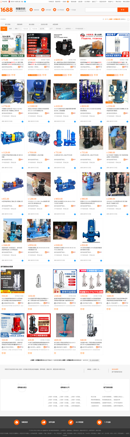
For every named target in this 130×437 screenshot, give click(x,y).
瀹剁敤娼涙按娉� (7, 69)
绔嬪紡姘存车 (40, 69)
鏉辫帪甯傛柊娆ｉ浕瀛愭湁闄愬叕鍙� (113, 67)
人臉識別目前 (95, 406)
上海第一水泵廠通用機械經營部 (80, 403)
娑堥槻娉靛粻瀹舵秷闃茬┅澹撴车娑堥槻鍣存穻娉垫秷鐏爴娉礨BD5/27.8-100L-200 (12, 344)
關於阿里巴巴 (84, 430)
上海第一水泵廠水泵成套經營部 (57, 396)
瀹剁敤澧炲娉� (59, 69)
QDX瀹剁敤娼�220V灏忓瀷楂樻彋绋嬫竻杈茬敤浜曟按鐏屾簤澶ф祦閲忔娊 (12, 63)
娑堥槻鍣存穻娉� (17, 350)
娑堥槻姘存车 (32, 69)
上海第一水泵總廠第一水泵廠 (67, 396)
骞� (21, 67)
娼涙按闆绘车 (16, 305)
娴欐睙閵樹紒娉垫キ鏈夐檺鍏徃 (10, 303)
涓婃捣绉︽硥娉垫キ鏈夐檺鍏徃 (36, 347)
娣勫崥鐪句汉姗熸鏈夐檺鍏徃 (62, 347)
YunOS (88, 433)
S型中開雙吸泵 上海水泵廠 (35, 155)
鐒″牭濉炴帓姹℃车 (44, 350)
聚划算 (49, 433)
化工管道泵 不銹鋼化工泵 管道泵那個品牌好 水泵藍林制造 (117, 156)
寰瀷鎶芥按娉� (122, 69)
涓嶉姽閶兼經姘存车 (34, 305)
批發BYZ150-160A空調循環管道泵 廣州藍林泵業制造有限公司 (91, 202)
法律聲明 (63, 430)
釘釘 (115, 433)
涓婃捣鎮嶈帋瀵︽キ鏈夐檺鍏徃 (86, 67)
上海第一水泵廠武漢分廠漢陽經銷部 (58, 406)
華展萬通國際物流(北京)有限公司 (100, 403)
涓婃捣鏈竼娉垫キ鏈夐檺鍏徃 (88, 303)
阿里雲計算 (81, 433)
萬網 (99, 433)
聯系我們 (91, 430)
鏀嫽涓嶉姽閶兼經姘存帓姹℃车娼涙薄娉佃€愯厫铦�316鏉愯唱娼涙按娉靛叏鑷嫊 (64, 299)
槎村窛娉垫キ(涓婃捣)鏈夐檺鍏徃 (60, 67)
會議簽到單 (117, 400)
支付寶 (107, 433)
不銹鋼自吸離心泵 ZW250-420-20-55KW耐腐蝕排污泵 (38, 248)
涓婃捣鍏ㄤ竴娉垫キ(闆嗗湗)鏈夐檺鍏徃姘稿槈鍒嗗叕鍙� (34, 67)
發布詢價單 (115, 369)
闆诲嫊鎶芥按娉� (112, 69)
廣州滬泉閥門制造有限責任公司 (8, 159)
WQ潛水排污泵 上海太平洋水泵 (63, 155)
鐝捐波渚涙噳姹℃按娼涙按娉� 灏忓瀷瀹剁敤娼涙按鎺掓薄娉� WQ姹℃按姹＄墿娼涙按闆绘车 (117, 299)
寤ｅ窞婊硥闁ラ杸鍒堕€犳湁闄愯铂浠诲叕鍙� (115, 303)
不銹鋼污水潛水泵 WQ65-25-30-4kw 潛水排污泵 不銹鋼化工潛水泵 (12, 109)
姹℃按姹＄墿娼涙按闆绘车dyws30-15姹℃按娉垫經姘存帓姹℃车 (64, 343)
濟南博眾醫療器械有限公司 (98, 400)
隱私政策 (76, 430)
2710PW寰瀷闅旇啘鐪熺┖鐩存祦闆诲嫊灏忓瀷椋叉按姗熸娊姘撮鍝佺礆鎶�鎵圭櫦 (117, 63)
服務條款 (69, 430)
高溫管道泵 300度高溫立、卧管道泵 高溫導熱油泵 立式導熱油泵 (12, 248)
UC (103, 433)
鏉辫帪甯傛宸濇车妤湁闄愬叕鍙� (62, 303)
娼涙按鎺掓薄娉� (7, 305)
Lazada (65, 435)
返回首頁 (85, 360)
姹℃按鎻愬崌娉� (33, 350)
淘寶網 (40, 433)
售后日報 (93, 396)
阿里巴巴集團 (4, 433)
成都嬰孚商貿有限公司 (108, 403)
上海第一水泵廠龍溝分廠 (66, 400)
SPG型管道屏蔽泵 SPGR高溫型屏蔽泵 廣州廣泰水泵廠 (91, 248)
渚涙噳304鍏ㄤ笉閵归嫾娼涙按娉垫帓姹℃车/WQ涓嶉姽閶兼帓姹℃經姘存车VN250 (91, 344)
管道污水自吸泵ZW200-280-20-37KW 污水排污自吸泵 (64, 202)
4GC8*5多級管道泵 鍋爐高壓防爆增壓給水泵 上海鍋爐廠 (65, 109)
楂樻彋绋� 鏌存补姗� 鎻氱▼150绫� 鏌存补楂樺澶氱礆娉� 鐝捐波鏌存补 (91, 63)
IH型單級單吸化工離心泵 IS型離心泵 (12, 201)
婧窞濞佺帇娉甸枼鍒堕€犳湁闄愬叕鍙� (10, 347)
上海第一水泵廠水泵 (98, 369)
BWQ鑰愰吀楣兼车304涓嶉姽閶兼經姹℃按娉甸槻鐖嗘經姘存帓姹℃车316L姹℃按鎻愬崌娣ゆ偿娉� (91, 299)
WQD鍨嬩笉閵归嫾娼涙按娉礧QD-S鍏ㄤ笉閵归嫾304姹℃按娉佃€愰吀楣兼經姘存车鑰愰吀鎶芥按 (38, 299)
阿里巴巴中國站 (24, 433)
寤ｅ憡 (22, 64)
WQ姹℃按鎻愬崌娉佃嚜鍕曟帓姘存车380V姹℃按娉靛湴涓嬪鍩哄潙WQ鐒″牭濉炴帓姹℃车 (39, 344)
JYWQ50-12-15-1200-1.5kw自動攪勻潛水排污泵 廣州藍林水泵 (39, 202)
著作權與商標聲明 (54, 430)
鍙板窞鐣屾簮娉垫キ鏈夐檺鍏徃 (8, 67)
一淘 (54, 433)
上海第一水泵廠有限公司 (55, 400)
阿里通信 (93, 433)
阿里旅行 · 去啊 (61, 433)
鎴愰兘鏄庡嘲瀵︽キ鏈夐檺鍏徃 (36, 303)
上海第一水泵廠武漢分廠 (78, 396)
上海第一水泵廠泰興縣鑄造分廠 (68, 403)
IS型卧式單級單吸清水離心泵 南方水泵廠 (12, 156)
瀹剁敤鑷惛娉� (69, 69)
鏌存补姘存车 (92, 69)
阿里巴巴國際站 (14, 433)
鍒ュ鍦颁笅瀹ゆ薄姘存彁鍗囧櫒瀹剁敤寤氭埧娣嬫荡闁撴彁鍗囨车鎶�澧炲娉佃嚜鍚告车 (64, 63)
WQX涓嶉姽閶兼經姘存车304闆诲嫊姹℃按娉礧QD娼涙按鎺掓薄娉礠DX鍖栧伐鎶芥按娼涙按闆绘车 (12, 299)
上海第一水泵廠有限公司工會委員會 (69, 406)
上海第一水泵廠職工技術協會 (79, 400)
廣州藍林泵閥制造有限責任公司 (8, 113)
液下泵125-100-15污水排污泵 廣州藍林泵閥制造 (90, 109)
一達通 (127, 433)
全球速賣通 (33, 433)
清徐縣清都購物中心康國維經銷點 (112, 406)
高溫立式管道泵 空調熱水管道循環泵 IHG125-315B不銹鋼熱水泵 (38, 109)
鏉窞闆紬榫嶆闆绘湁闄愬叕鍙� (88, 347)
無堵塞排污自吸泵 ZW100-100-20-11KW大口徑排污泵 (65, 248)
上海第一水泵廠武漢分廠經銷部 (57, 403)
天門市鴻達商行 (118, 403)
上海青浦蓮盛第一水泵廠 (78, 406)
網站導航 (98, 430)
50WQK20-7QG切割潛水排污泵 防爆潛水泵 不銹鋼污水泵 (117, 202)
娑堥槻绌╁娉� (6, 350)
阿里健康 (120, 433)
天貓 (45, 433)
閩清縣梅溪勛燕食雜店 (108, 400)
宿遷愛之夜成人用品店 (120, 396)
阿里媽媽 (69, 433)
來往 (111, 433)
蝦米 (75, 433)
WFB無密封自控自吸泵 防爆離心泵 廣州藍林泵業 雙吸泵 (117, 109)
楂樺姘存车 (83, 69)
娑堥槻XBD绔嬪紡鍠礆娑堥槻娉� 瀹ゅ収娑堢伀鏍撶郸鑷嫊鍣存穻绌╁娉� (38, 63)
